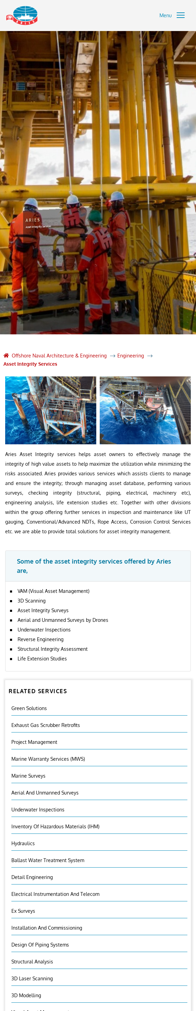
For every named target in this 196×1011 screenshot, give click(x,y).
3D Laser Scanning (32, 978)
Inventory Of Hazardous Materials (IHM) (55, 826)
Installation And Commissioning (46, 928)
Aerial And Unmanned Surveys (45, 793)
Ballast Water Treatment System (47, 860)
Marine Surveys (28, 776)
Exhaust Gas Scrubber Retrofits (45, 725)
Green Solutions (29, 708)
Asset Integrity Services (30, 364)
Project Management (34, 742)
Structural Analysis (32, 961)
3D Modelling (26, 995)
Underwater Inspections (38, 809)
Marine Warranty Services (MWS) (48, 759)
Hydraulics (23, 843)
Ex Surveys (23, 911)
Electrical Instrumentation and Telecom (55, 894)
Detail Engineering (32, 877)
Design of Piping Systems (40, 945)
